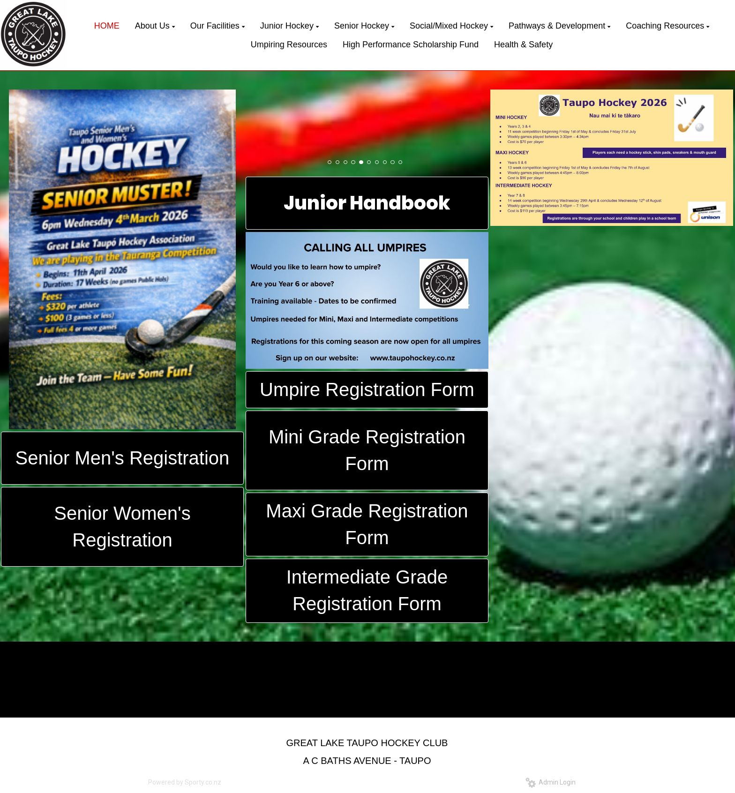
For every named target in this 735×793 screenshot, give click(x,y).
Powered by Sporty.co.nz (184, 782)
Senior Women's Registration (122, 526)
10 (400, 162)
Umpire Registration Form (367, 389)
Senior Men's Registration (122, 458)
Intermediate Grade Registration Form (367, 590)
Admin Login (550, 782)
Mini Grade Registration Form (367, 450)
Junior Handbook (367, 203)
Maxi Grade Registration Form (367, 524)
